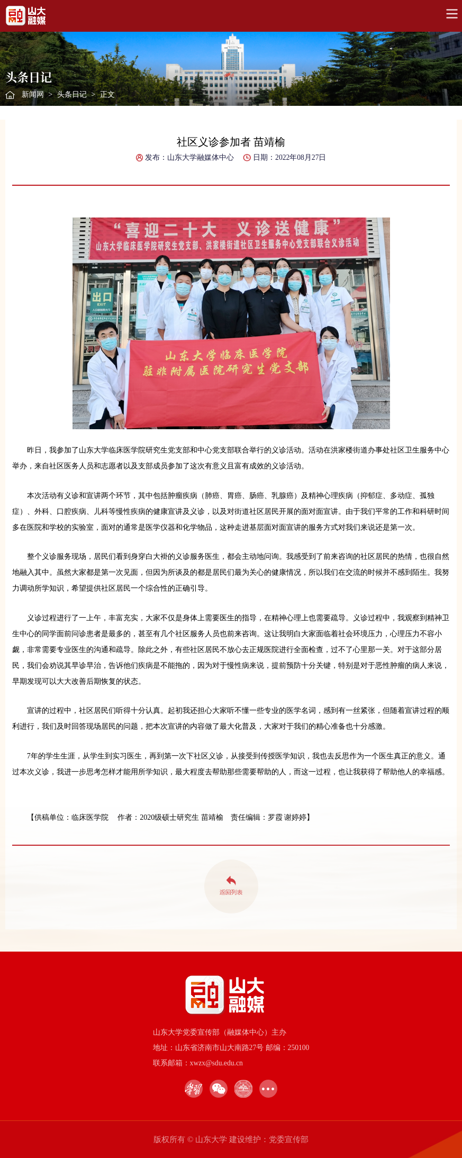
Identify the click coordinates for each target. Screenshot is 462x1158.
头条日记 (72, 94)
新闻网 (33, 94)
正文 (107, 94)
